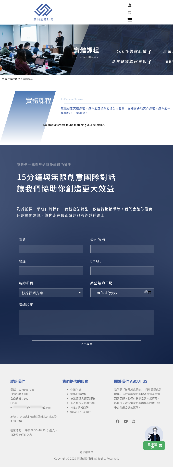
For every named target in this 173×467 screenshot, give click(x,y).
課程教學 (14, 79)
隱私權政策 (86, 452)
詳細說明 (26, 304)
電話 (22, 261)
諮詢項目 (26, 282)
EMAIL (96, 261)
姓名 (22, 239)
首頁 (4, 79)
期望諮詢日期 (101, 282)
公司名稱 (97, 239)
